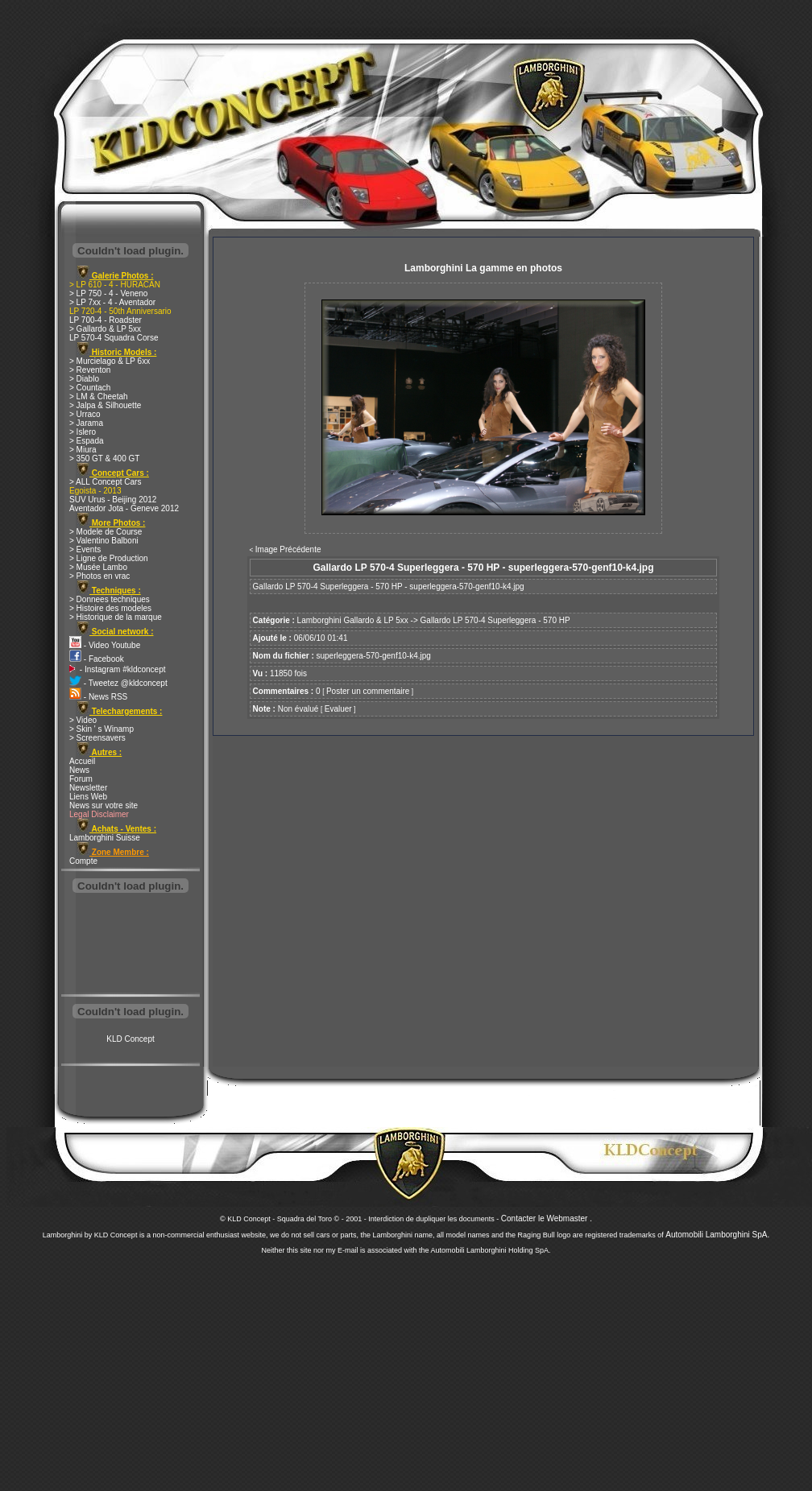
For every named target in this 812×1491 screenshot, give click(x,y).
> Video (83, 720)
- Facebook (96, 659)
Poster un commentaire (367, 691)
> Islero (82, 431)
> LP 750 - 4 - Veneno (108, 293)
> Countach (89, 387)
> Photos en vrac (99, 576)
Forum (81, 778)
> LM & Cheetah (98, 396)
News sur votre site (103, 805)
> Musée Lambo (98, 567)
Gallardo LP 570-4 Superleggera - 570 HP (495, 620)
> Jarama (86, 423)
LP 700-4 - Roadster (105, 320)
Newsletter (88, 787)
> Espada (86, 440)
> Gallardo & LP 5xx (105, 328)
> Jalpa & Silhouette (105, 405)
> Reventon (89, 370)
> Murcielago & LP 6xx (109, 361)
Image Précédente (288, 549)
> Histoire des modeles (110, 608)
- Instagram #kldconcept (117, 669)
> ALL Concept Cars (105, 481)
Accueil (82, 761)
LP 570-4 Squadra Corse (113, 337)
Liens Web (88, 796)
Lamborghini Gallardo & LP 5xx (352, 620)
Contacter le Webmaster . (546, 1218)
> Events (85, 549)
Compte (83, 861)
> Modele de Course (105, 531)
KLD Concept (130, 1039)
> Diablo (84, 378)
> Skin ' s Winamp (101, 729)
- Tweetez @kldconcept (118, 683)
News (79, 770)
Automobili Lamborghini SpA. (717, 1234)
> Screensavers (97, 737)
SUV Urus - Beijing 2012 (112, 499)
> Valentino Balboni (104, 540)
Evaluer (338, 708)
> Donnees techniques (109, 599)
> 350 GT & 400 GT (104, 458)
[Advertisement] (130, 945)
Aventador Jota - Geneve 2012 (124, 508)
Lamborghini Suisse (104, 837)
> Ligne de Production (108, 558)
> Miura (83, 449)
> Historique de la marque (115, 617)
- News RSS (98, 696)
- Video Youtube (104, 645)
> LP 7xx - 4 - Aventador (112, 302)
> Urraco (85, 414)
